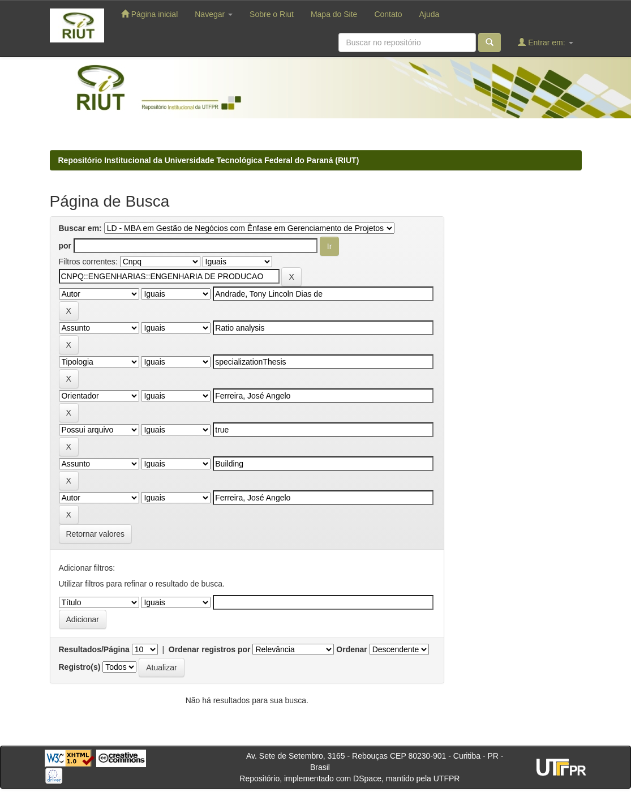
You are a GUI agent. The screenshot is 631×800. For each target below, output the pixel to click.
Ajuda (429, 14)
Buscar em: (80, 228)
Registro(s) (80, 666)
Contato (388, 14)
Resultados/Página (94, 649)
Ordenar (351, 649)
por (65, 245)
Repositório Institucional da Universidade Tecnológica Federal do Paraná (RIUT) (208, 160)
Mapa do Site (334, 14)
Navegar (214, 14)
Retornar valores (95, 533)
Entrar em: (545, 42)
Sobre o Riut (272, 14)
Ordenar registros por (210, 649)
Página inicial (149, 14)
